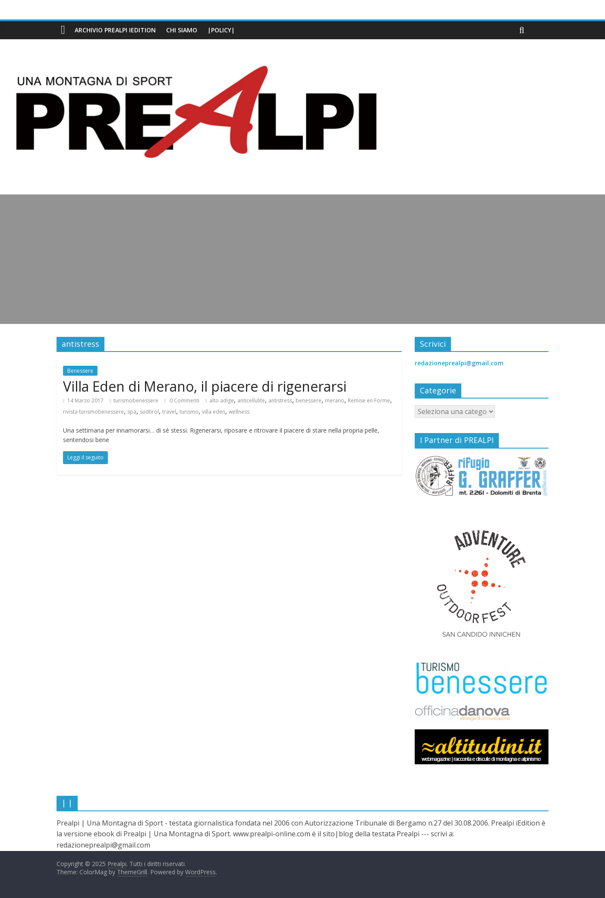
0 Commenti (181, 400)
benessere (308, 400)
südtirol (149, 411)
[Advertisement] (302, 259)
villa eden (213, 411)
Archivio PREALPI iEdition (115, 30)
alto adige (221, 400)
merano (334, 400)
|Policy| (221, 30)
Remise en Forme (369, 400)
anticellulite (251, 400)
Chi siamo (181, 30)
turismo (189, 411)
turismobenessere (135, 400)
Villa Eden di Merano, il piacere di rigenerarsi (205, 386)
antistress (280, 400)
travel (169, 411)
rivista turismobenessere (93, 411)
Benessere (80, 370)
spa (131, 411)
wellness (239, 411)
